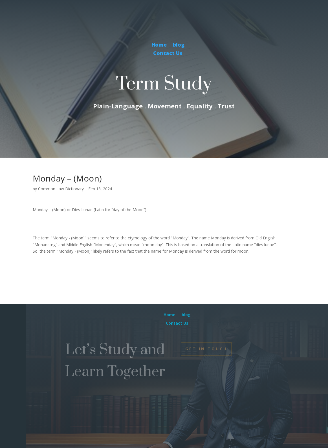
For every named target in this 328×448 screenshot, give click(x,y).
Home (159, 45)
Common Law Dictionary (61, 188)
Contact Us (167, 53)
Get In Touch (206, 348)
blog (178, 45)
